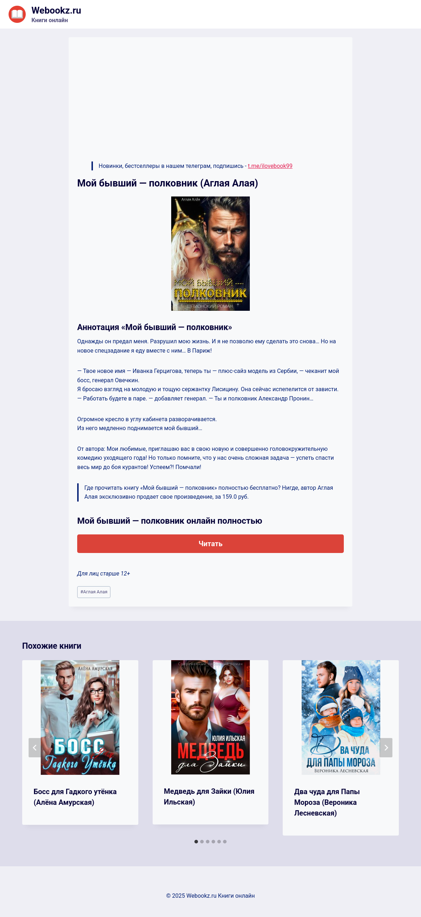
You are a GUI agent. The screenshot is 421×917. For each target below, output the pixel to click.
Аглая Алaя (94, 591)
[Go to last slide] (35, 747)
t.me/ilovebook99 (270, 166)
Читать (210, 543)
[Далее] (386, 747)
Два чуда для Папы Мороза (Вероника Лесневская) (327, 802)
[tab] (196, 841)
